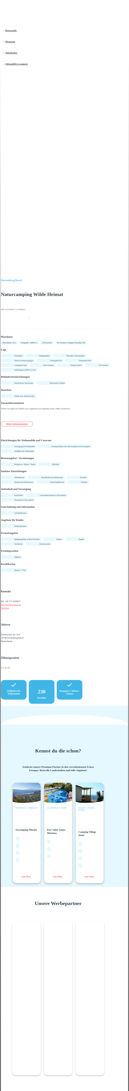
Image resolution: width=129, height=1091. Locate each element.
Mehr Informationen (18, 423)
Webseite (5, 608)
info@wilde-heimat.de (11, 605)
